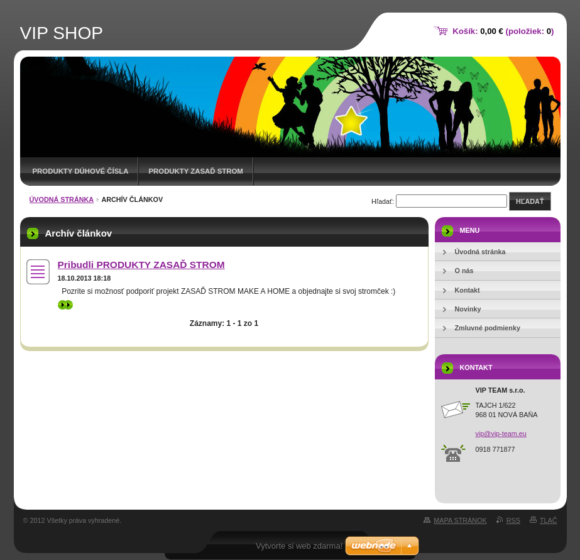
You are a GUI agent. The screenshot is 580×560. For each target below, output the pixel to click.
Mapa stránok (460, 520)
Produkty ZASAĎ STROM (195, 171)
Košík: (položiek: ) (503, 31)
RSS (513, 520)
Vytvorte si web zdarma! (299, 546)
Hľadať (530, 201)
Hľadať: (382, 201)
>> (65, 305)
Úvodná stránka (62, 199)
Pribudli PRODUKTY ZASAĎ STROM (141, 264)
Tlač (548, 520)
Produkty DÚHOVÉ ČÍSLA (81, 171)
